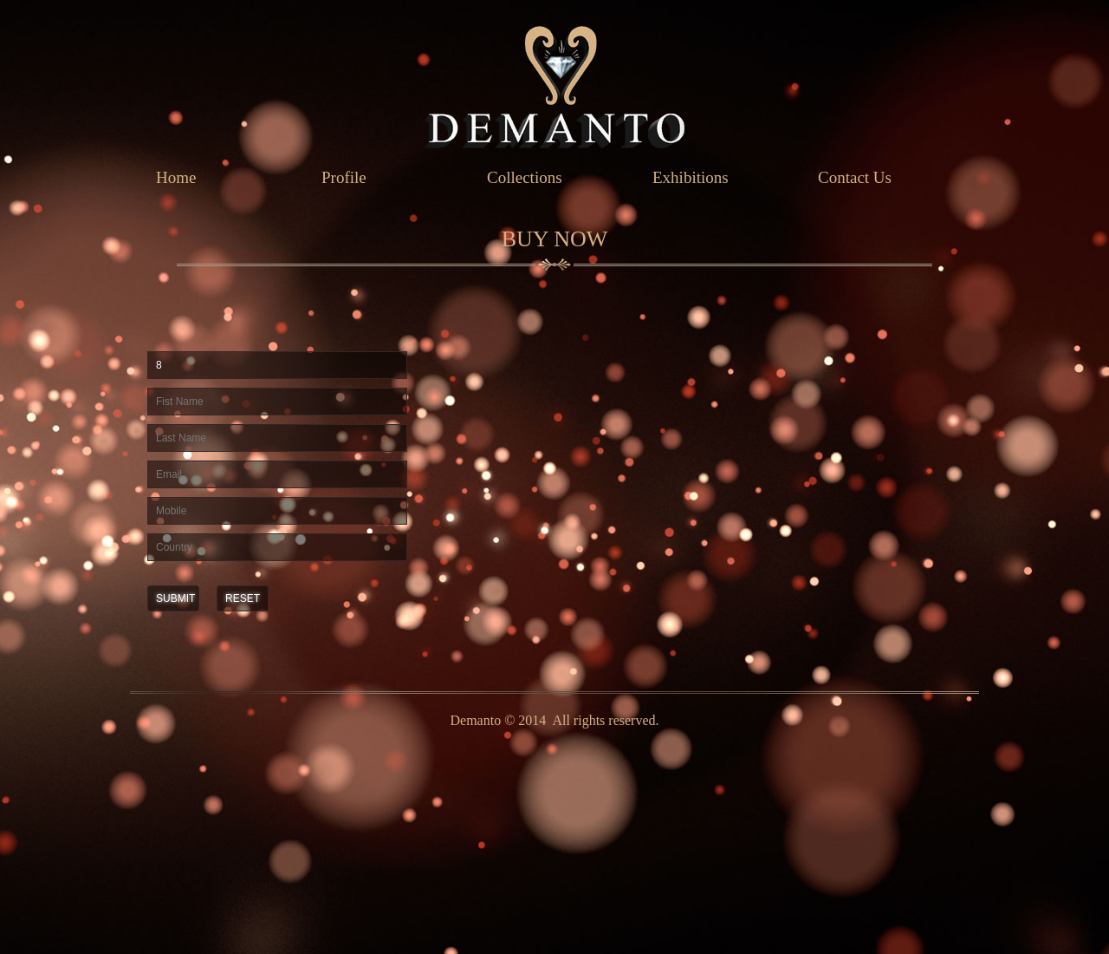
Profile (343, 177)
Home (176, 177)
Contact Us (855, 177)
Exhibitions (690, 177)
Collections (524, 177)
